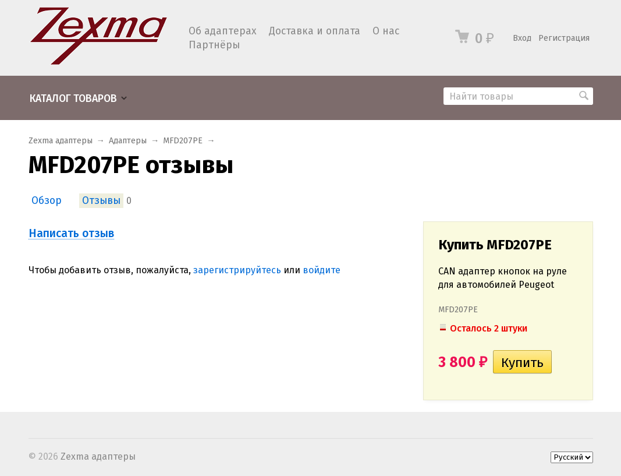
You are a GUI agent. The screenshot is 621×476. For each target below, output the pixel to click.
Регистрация (564, 38)
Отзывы (101, 201)
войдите (321, 270)
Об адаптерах (223, 31)
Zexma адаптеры (61, 141)
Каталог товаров (73, 99)
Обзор (46, 201)
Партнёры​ (214, 45)
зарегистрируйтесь (237, 270)
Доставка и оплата (314, 31)
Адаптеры (128, 141)
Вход (522, 38)
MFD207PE (183, 141)
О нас (385, 31)
